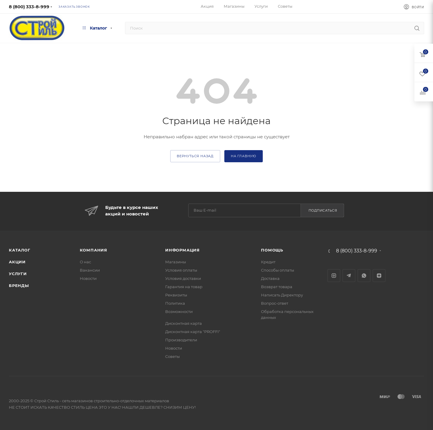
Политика (175, 303)
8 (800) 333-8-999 (29, 6)
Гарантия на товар (183, 286)
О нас (85, 261)
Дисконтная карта (183, 323)
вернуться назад (195, 156)
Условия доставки (183, 278)
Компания (93, 250)
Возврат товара (276, 286)
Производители (181, 339)
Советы (172, 356)
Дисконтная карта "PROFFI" (192, 331)
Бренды (19, 285)
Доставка (270, 278)
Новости (88, 278)
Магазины (175, 261)
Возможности (179, 311)
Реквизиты (176, 295)
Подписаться (323, 210)
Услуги (18, 273)
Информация (182, 250)
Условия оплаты (181, 270)
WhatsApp (364, 275)
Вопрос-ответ (274, 303)
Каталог (19, 250)
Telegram (349, 275)
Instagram (333, 275)
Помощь (272, 250)
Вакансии (90, 270)
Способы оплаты (277, 270)
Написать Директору (282, 295)
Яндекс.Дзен (379, 275)
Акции (17, 261)
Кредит (268, 261)
